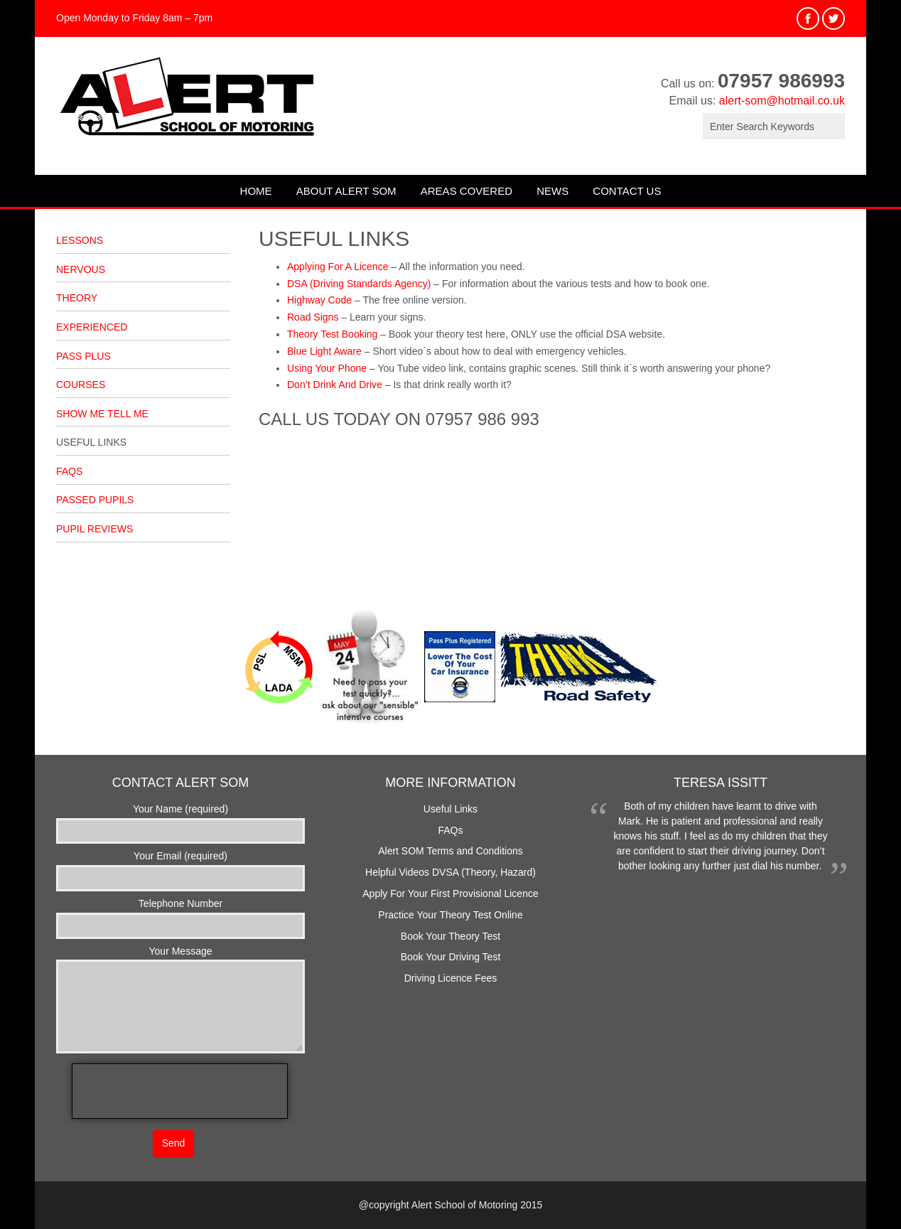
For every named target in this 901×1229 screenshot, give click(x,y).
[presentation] (180, 1091)
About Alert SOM (346, 191)
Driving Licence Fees (450, 978)
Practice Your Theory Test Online (450, 915)
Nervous (80, 269)
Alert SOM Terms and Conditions (450, 851)
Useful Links (91, 442)
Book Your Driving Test (451, 956)
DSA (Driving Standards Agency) (359, 283)
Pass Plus (83, 356)
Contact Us (627, 191)
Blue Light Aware (324, 351)
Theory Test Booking (332, 334)
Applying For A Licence (337, 266)
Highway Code (319, 300)
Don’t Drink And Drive (334, 384)
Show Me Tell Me (102, 413)
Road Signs (312, 317)
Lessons (79, 240)
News (552, 191)
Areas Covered (466, 191)
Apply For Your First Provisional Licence (450, 893)
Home (256, 191)
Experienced (91, 327)
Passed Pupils (95, 499)
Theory (76, 298)
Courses (80, 384)
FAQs (69, 471)
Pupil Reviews (94, 529)
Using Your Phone (327, 368)
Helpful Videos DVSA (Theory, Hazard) (450, 872)
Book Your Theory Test (450, 936)
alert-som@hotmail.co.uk (782, 101)
